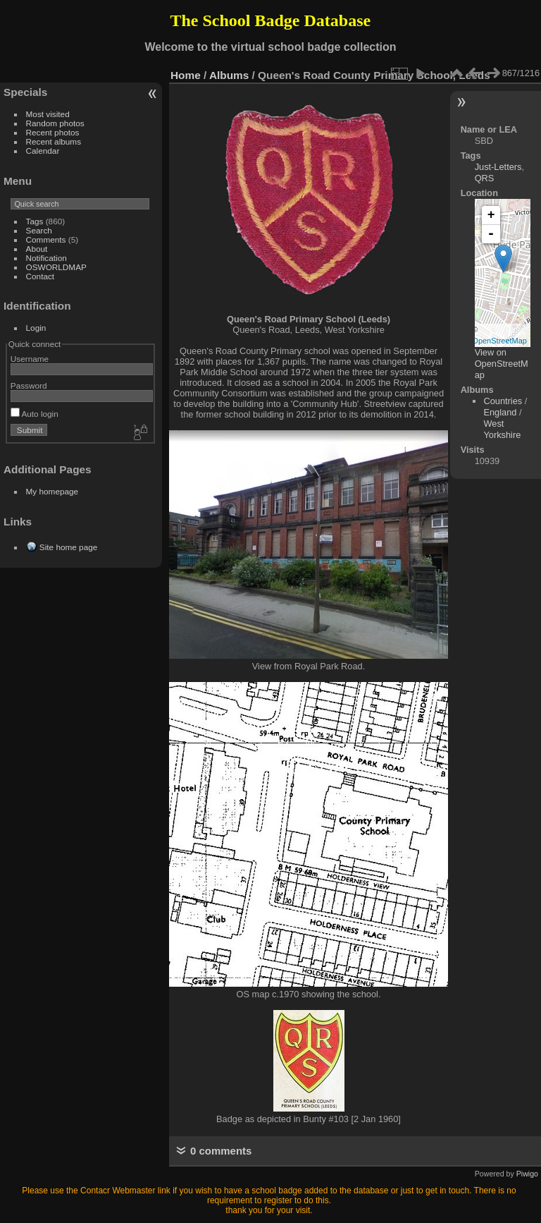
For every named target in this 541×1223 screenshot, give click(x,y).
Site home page (68, 547)
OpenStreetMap (499, 340)
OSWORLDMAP (56, 267)
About (37, 248)
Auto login (34, 413)
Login (36, 327)
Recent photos (53, 132)
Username (30, 358)
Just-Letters (498, 167)
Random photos (55, 123)
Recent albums (53, 141)
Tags (35, 221)
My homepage (52, 491)
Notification (46, 257)
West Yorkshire (502, 429)
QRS (485, 178)
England (499, 412)
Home (185, 75)
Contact (40, 276)
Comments (46, 239)
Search (39, 230)
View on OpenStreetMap (501, 363)
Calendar (43, 150)
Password (29, 385)
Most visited (48, 113)
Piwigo (527, 1173)
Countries (502, 401)
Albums (229, 75)
